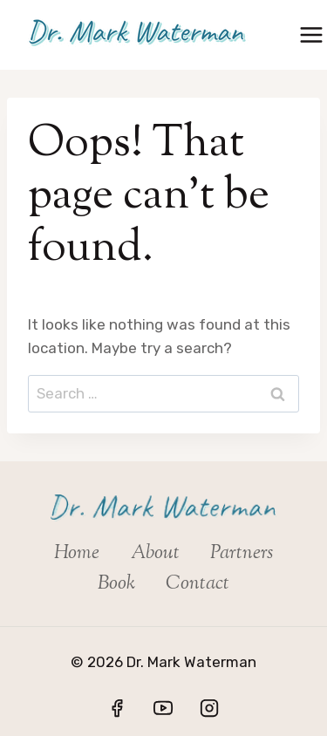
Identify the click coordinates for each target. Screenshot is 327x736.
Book (116, 584)
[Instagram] (209, 708)
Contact (197, 584)
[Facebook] (117, 708)
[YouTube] (163, 708)
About (155, 554)
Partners (241, 554)
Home (76, 554)
